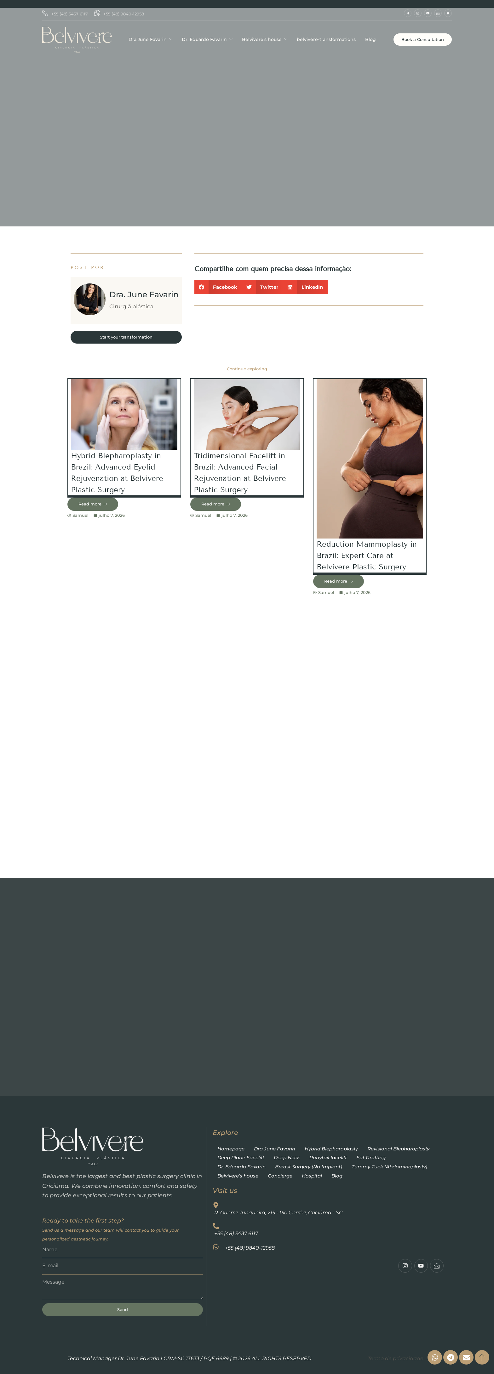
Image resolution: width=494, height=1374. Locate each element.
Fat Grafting (371, 1157)
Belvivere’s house (264, 39)
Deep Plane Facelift (240, 1157)
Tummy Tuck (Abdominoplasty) (389, 1167)
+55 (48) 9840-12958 (119, 14)
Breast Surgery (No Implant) (308, 1167)
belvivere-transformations (326, 39)
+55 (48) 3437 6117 (65, 14)
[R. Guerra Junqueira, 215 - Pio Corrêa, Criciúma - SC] (328, 1302)
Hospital (312, 1176)
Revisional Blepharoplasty (398, 1149)
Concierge (280, 1176)
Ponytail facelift (328, 1157)
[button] (218, 287)
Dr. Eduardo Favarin (207, 39)
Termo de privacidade (395, 1358)
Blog (370, 39)
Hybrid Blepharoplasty (331, 1149)
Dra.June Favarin (150, 39)
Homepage (230, 1149)
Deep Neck (287, 1157)
